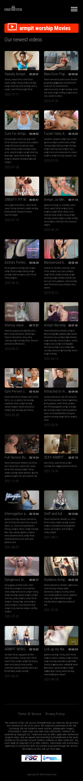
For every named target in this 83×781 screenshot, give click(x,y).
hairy (69, 139)
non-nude (8, 654)
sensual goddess (21, 532)
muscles (22, 142)
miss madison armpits (20, 608)
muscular (14, 142)
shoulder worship (19, 159)
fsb (35, 476)
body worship (49, 334)
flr (54, 86)
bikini (22, 205)
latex (17, 466)
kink (27, 268)
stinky (52, 522)
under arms (9, 664)
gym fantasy (28, 410)
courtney (17, 668)
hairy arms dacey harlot (60, 152)
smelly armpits (18, 274)
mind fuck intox (62, 221)
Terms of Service (29, 714)
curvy (7, 205)
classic (66, 595)
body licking (56, 671)
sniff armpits (67, 529)
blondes (15, 658)
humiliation (65, 79)
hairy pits (71, 413)
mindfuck (66, 205)
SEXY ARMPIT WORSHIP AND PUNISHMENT (61, 457)
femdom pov (30, 334)
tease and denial (17, 334)
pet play (50, 83)
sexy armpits (63, 149)
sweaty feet (24, 466)
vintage (59, 588)
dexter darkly (64, 142)
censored (8, 539)
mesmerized (70, 278)
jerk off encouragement (53, 407)
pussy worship (21, 330)
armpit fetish (10, 145)
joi (60, 205)
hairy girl (48, 281)
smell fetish (62, 403)
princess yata (18, 539)
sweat (7, 83)
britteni (31, 654)
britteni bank (10, 671)
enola (16, 403)
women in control (55, 96)
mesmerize (48, 268)
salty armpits (29, 601)
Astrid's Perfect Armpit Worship (22, 262)
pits (36, 661)
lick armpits (55, 529)
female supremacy (69, 400)
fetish (7, 268)
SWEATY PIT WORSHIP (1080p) (22, 200)
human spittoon (24, 473)
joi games (18, 400)
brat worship (49, 410)
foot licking (9, 466)
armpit (63, 139)
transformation (62, 86)
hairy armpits (32, 142)
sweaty (8, 79)
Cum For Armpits (17, 134)
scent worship (24, 86)
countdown (9, 403)
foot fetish (33, 463)
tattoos (55, 658)
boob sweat (48, 668)
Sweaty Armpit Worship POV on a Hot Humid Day (22, 74)
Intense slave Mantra (20, 325)
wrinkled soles (21, 585)
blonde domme (10, 211)
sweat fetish (17, 79)
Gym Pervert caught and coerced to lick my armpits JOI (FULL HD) (22, 391)
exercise (8, 658)
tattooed (61, 658)
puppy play (58, 83)
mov (74, 155)
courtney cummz (27, 668)
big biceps (9, 155)
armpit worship (29, 83)
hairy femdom (65, 284)
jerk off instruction (68, 397)
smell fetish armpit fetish (22, 89)
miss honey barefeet (58, 413)
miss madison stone (24, 145)
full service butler (26, 476)
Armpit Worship (55, 325)
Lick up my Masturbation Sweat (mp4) (61, 649)
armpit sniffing (59, 92)
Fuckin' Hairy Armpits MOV (61, 134)
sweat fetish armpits (22, 155)
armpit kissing (58, 155)
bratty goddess (50, 403)
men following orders (52, 400)
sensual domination (52, 397)
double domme (59, 598)
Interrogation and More (21, 514)
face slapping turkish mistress (64, 466)
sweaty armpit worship (61, 350)
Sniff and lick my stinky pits (61, 514)
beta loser (9, 532)
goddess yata (10, 542)
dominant (21, 208)
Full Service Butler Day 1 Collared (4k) (22, 457)
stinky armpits (50, 532)
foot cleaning (15, 469)
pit (36, 668)
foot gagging (9, 585)
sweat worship (68, 671)
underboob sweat (71, 664)
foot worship (28, 400)
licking (22, 658)
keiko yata (29, 539)
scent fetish (28, 79)
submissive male (51, 89)
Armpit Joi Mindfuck (58, 200)
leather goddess (55, 595)
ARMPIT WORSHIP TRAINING (22, 649)
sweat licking (10, 208)
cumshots (48, 139)
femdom (57, 268)
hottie (27, 340)
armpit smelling (11, 86)
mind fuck (66, 268)
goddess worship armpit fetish (56, 416)
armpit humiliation (17, 592)
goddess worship (51, 205)
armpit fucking (56, 145)
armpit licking (16, 83)
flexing (7, 139)
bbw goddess (61, 334)
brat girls (31, 330)
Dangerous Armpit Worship (22, 580)
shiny (25, 337)
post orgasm (60, 674)
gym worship (17, 410)
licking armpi (17, 601)
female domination (52, 79)
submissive (14, 205)
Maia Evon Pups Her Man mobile (61, 74)
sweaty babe (49, 674)
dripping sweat (57, 664)
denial (22, 529)
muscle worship (23, 139)
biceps (13, 139)
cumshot (56, 139)
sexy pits (68, 155)
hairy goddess (58, 281)
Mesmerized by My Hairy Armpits (61, 262)
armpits (64, 208)
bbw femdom (71, 337)
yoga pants (22, 654)
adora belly (62, 661)
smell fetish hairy (51, 284)
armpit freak (29, 535)
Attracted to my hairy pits (61, 391)
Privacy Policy (55, 714)
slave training (19, 526)
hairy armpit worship (60, 344)
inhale (65, 211)
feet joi (7, 400)
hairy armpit (65, 347)
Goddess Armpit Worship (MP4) (61, 580)
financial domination (13, 337)
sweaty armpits (16, 152)
